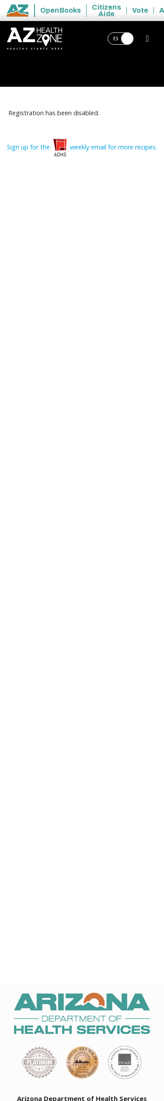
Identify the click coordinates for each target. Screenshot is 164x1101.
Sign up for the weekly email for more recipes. (82, 147)
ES (123, 38)
